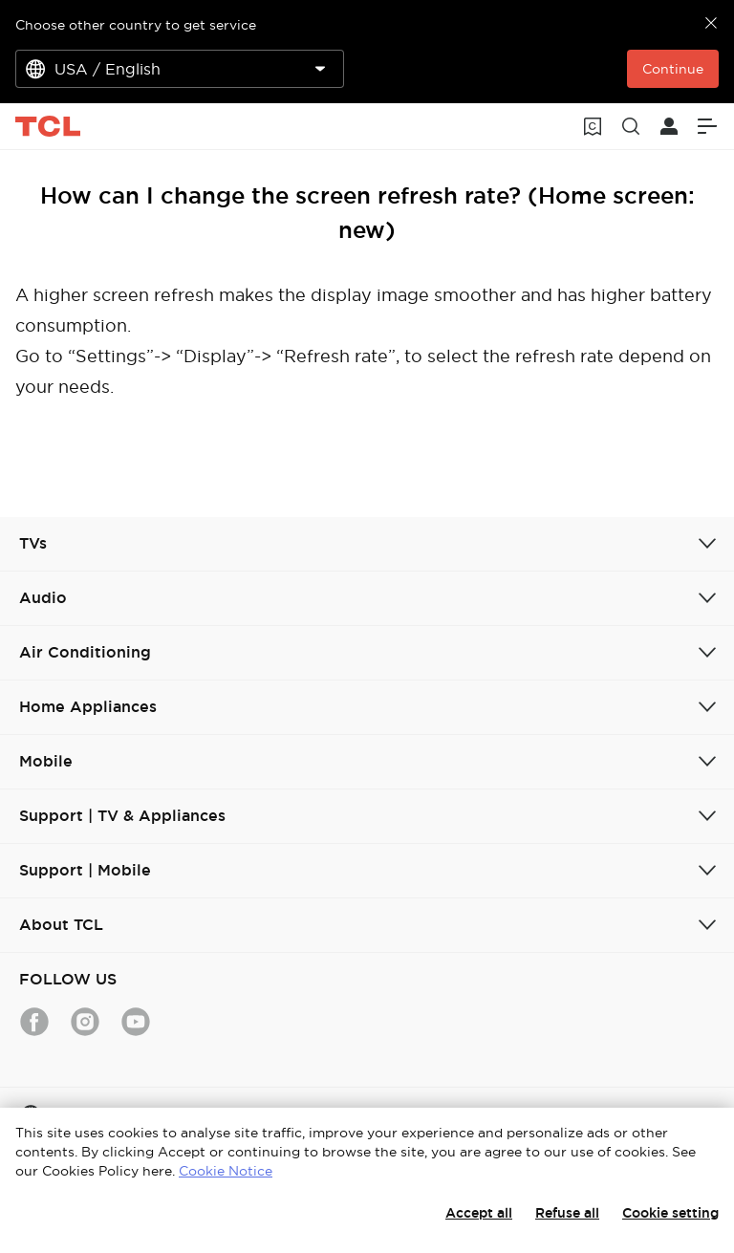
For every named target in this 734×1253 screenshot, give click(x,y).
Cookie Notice (225, 1170)
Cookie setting (670, 1212)
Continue (672, 68)
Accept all (478, 1212)
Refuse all (567, 1212)
